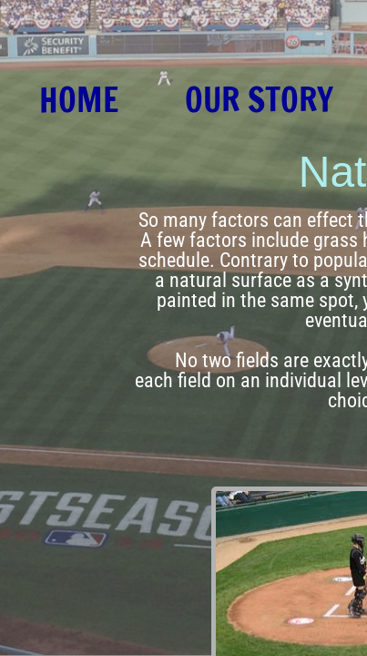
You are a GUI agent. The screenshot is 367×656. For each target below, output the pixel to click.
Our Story (259, 100)
